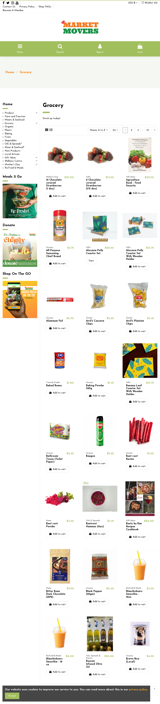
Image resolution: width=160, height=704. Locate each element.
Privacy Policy (27, 6)
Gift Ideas (10, 157)
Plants (8, 130)
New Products (12, 151)
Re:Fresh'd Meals (14, 168)
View (91, 261)
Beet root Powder (52, 525)
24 (115, 130)
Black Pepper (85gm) (94, 593)
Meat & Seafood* (14, 147)
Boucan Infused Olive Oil (94, 664)
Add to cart (57, 196)
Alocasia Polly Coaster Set (94, 252)
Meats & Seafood (14, 120)
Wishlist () (149, 3)
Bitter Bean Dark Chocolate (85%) (55, 594)
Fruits (8, 137)
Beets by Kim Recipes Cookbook (134, 526)
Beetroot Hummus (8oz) (95, 525)
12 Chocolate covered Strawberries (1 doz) (54, 184)
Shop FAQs (45, 6)
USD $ (133, 3)
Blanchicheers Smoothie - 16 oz (54, 662)
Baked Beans (54, 385)
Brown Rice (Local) (132, 660)
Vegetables (11, 140)
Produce (9, 113)
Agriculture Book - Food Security (133, 183)
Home (7, 104)
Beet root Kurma (132, 457)
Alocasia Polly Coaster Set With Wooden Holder (134, 255)
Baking (8, 133)
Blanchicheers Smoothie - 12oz (134, 594)
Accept (12, 696)
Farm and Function (15, 116)
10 (147, 130)
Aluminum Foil (54, 321)
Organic (9, 126)
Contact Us (9, 6)
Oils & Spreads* (13, 144)
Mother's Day (12, 164)
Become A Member (13, 10)
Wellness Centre (13, 161)
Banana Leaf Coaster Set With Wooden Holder (134, 390)
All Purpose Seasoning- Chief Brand (53, 253)
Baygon (90, 456)
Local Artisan (12, 154)
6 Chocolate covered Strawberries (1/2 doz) (93, 184)
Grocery (9, 123)
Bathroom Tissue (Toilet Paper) (54, 459)
